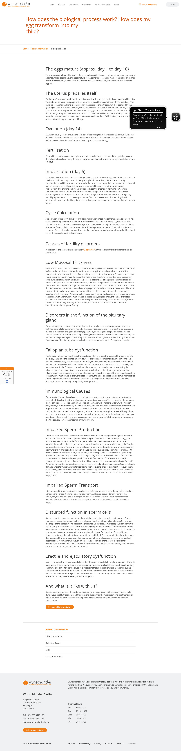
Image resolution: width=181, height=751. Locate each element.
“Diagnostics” (89, 249)
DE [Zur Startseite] (171, 4)
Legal (48, 649)
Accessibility (84, 743)
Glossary (132, 743)
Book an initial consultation (59, 607)
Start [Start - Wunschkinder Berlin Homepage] (25, 48)
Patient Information (102, 4)
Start (52, 4)
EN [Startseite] (174, 4)
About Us (61, 4)
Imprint (71, 743)
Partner (119, 743)
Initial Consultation (54, 636)
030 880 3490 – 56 (36, 715)
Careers (108, 743)
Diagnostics (73, 4)
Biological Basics (53, 643)
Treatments (86, 4)
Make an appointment (35, 730)
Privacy (97, 743)
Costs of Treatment (54, 656)
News (116, 4)
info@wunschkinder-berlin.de (36, 722)
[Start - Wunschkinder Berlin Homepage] (37, 683)
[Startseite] (16, 4)
